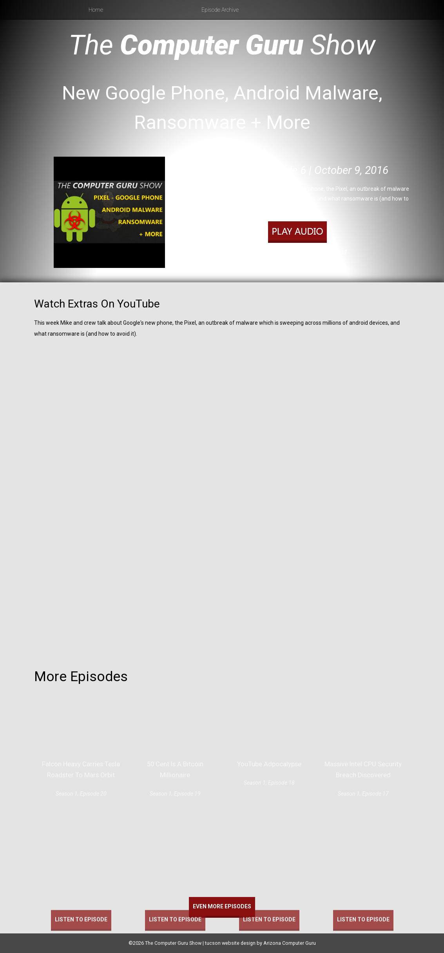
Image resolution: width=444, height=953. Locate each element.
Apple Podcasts (304, 262)
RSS (332, 262)
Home (96, 10)
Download (334, 251)
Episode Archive (220, 10)
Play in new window (294, 251)
